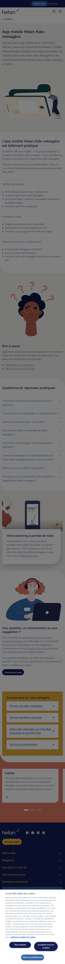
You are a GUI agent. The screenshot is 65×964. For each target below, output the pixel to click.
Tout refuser (20, 945)
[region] (32, 927)
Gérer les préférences (32, 957)
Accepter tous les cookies (46, 946)
